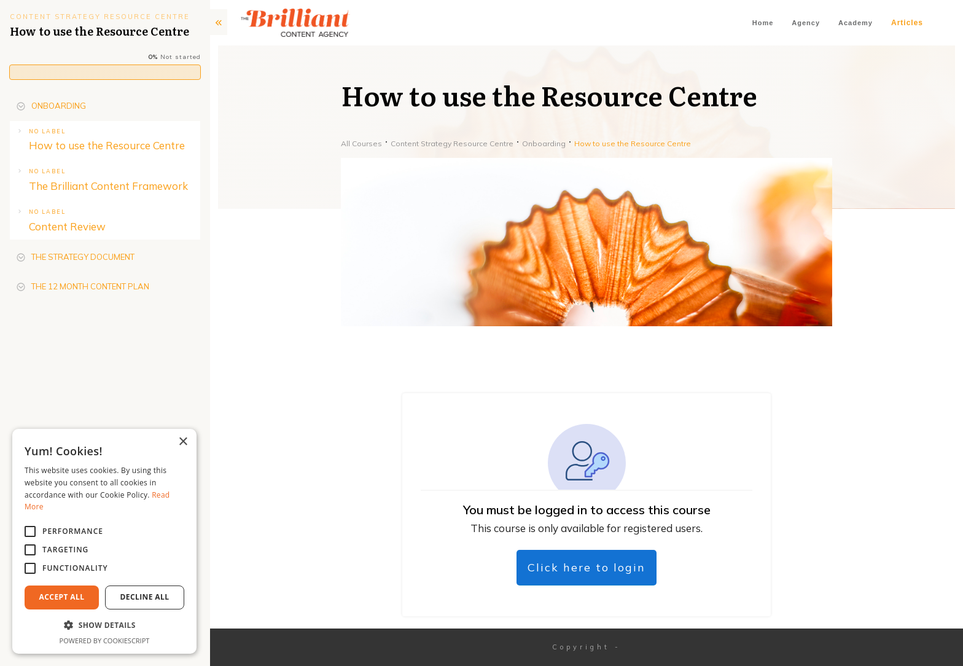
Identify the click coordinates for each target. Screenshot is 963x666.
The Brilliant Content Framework (108, 185)
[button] (104, 625)
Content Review (67, 226)
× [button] (182, 442)
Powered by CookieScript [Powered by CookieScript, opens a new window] (105, 640)
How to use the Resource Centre (107, 145)
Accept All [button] (62, 597)
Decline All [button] (145, 597)
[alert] (104, 541)
